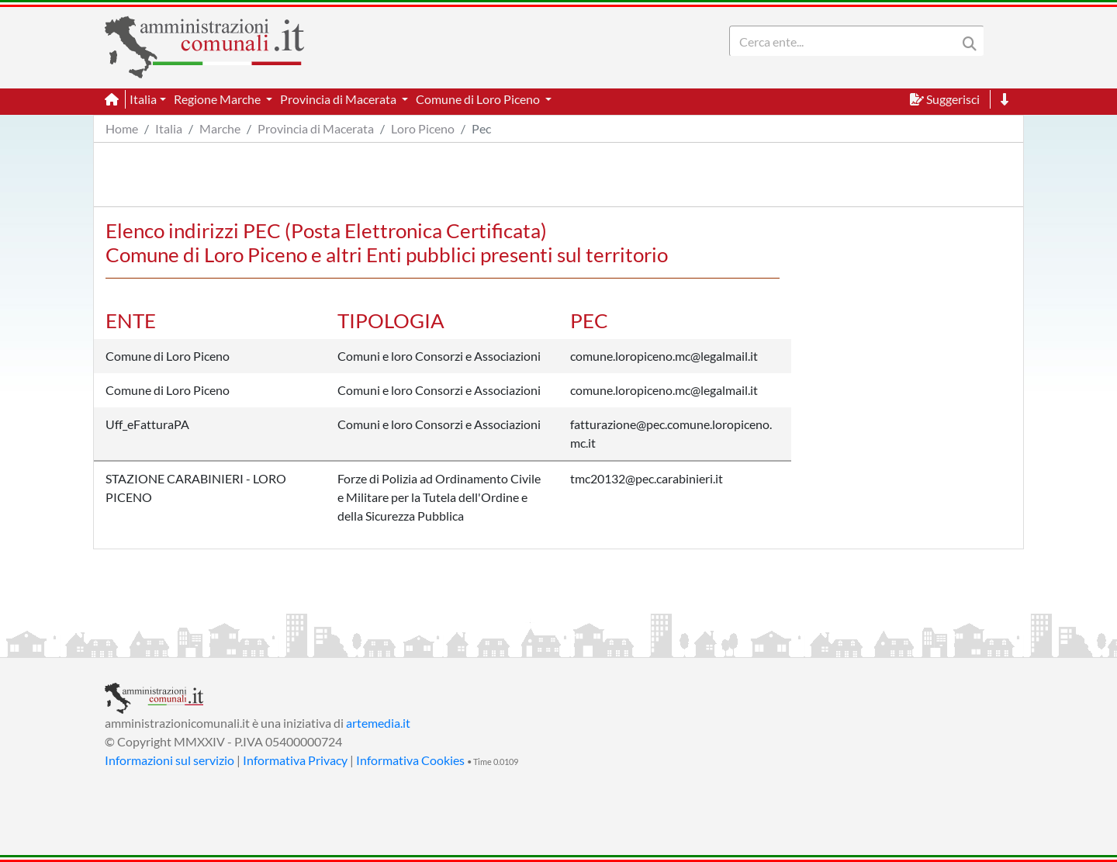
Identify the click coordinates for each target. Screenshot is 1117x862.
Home (121, 128)
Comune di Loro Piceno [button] (479, 99)
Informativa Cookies (410, 760)
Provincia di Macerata (316, 128)
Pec (481, 128)
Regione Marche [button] (218, 99)
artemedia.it (378, 722)
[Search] (846, 41)
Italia (168, 128)
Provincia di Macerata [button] (339, 99)
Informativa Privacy (295, 760)
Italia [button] (143, 99)
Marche (219, 128)
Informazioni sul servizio (169, 760)
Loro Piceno (423, 128)
